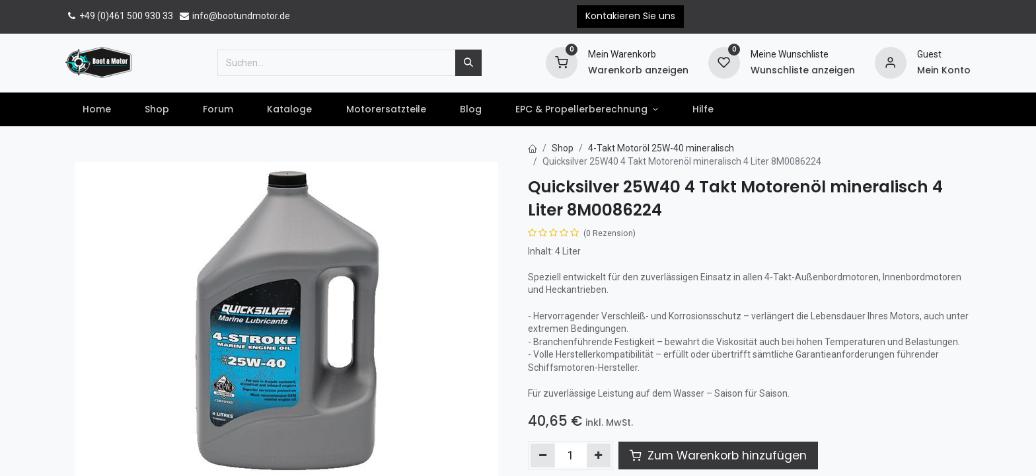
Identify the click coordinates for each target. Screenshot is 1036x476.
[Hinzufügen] (599, 455)
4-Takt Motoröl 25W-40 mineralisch (661, 148)
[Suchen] (468, 63)
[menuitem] (96, 110)
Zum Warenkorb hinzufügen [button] (718, 455)
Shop (563, 148)
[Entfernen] (543, 455)
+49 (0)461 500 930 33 (119, 16)
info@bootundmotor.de (234, 16)
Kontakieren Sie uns (630, 15)
